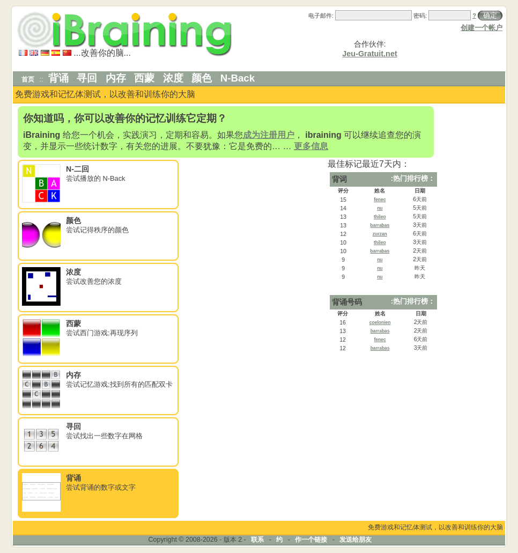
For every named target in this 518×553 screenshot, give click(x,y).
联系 (257, 539)
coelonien (380, 322)
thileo (380, 216)
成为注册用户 (268, 134)
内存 (116, 78)
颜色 (201, 78)
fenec (380, 199)
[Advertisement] (471, 266)
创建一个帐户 (481, 28)
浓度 (173, 78)
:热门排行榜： (413, 178)
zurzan (380, 234)
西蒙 (144, 78)
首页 (27, 79)
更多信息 (311, 146)
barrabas (379, 225)
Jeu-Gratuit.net (369, 53)
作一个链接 (311, 539)
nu (379, 208)
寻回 (87, 78)
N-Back (237, 78)
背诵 (58, 78)
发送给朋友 (355, 539)
